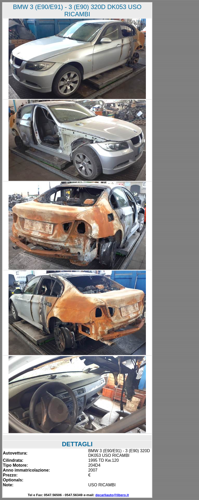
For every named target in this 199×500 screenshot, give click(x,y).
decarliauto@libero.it (112, 495)
